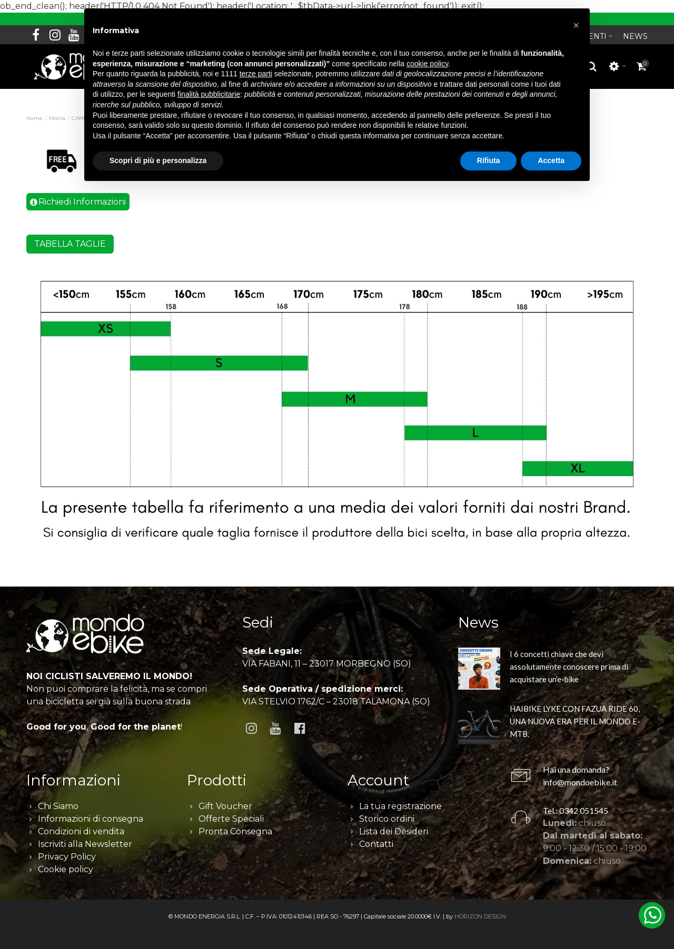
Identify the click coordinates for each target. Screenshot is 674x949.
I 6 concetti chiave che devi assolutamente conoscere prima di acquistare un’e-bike (569, 666)
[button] (576, 25)
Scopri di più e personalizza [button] (158, 160)
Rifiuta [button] (488, 160)
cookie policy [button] (427, 63)
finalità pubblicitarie (208, 94)
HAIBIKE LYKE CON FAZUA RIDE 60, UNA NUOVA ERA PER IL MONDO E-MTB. (575, 721)
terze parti (256, 73)
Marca (57, 118)
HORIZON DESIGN (480, 916)
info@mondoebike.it (580, 782)
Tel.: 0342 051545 (575, 810)
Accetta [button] (551, 160)
